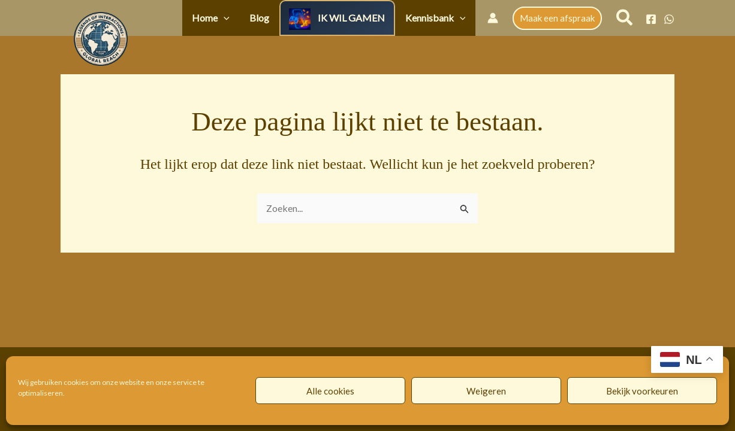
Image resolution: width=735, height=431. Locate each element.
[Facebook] (651, 19)
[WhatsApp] (669, 19)
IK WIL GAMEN (363, 17)
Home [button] (239, 17)
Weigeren (486, 391)
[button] (252, 17)
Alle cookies (330, 391)
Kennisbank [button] (439, 17)
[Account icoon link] (492, 18)
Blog (279, 17)
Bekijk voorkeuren (642, 391)
